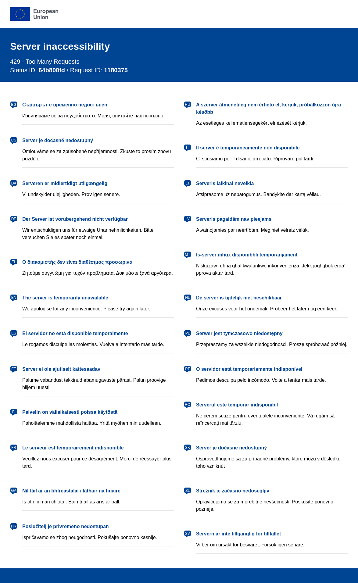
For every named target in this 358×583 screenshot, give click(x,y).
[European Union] (34, 14)
